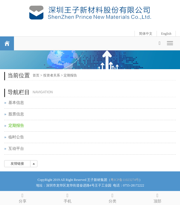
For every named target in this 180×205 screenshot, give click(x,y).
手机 (67, 197)
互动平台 (16, 148)
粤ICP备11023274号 (125, 180)
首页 (36, 75)
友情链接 (17, 164)
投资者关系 (51, 75)
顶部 (157, 197)
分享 (22, 197)
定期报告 (70, 75)
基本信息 (16, 103)
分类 (112, 197)
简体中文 (145, 34)
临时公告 (16, 137)
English (166, 34)
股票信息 (16, 114)
